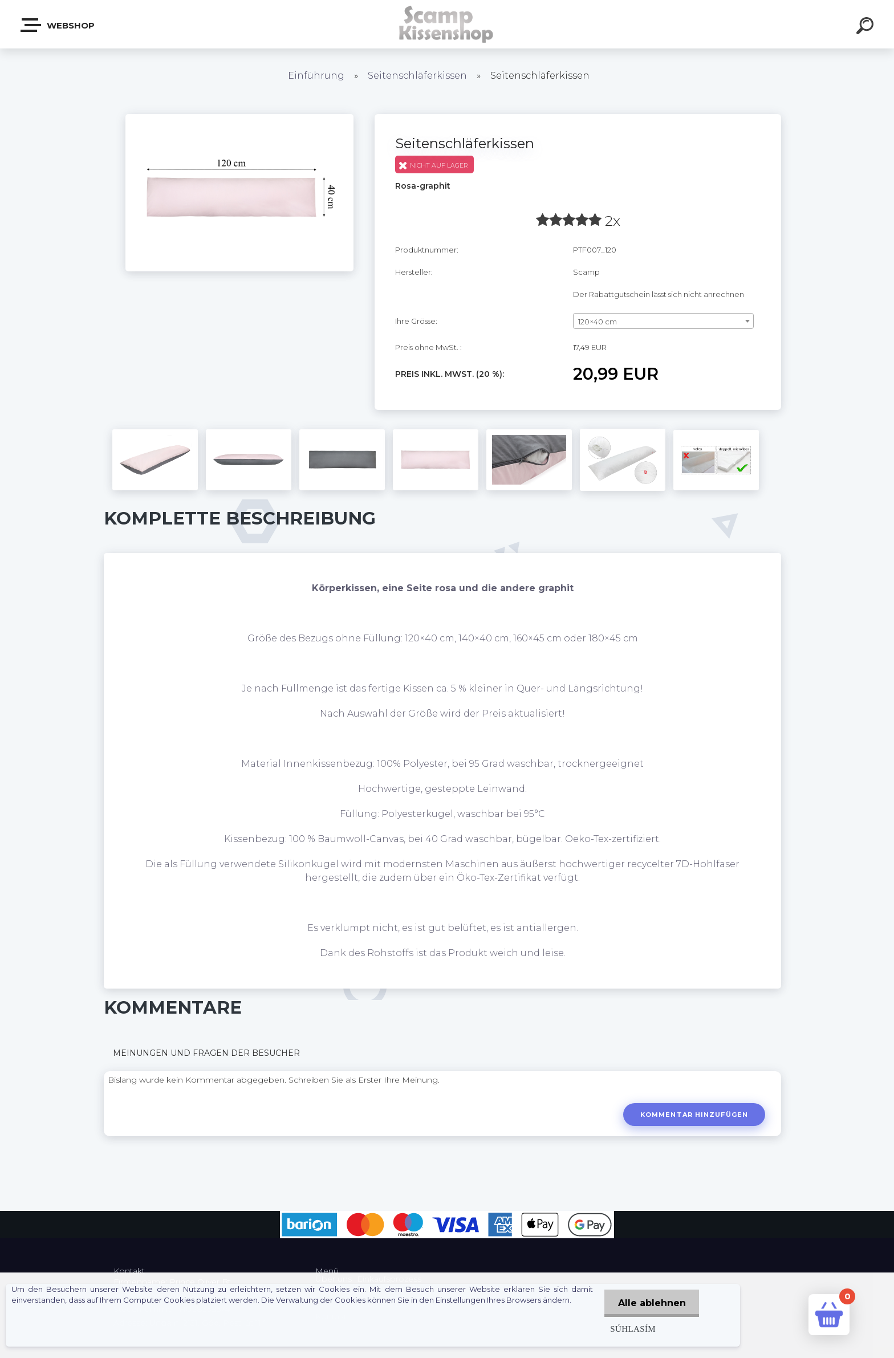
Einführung (316, 75)
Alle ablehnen (651, 1303)
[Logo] (447, 24)
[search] (866, 27)
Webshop (58, 25)
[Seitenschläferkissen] (239, 118)
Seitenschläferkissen (417, 75)
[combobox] (663, 321)
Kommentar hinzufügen (693, 1115)
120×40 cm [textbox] (597, 321)
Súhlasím (631, 1328)
